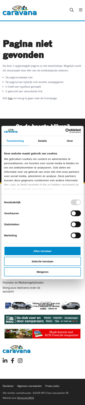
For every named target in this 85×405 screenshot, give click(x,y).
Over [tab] (70, 140)
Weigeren (42, 271)
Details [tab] (42, 140)
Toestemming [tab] (15, 140)
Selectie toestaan (43, 261)
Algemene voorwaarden (29, 386)
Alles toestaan (42, 250)
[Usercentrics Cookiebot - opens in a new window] (65, 131)
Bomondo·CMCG (25, 398)
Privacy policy (52, 386)
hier (10, 98)
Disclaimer (8, 386)
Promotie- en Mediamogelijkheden (23, 283)
